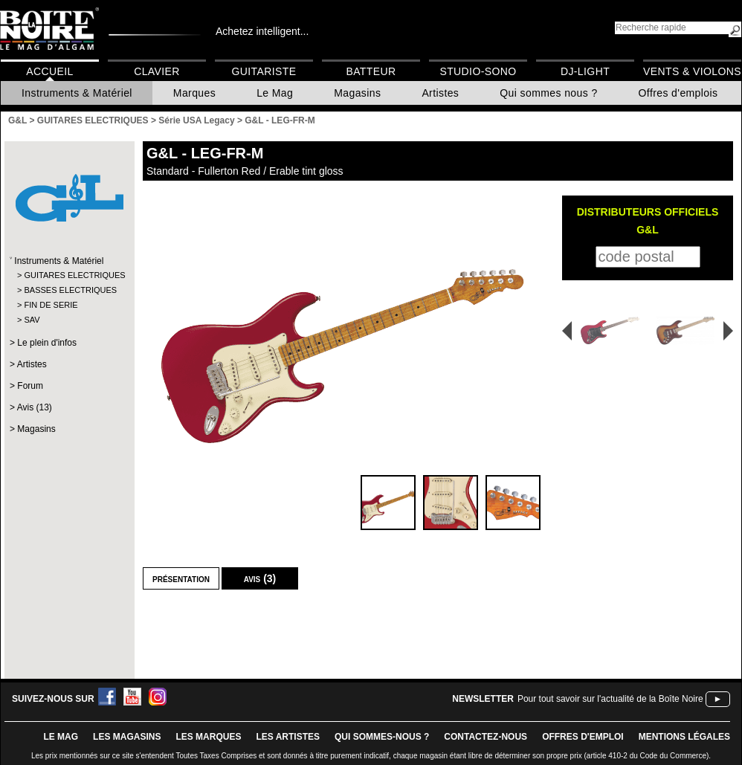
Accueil (49, 71)
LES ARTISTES (288, 737)
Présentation (181, 578)
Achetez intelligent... (262, 31)
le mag (60, 737)
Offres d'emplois (678, 93)
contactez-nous (485, 737)
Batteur (371, 71)
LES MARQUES (208, 737)
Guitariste (264, 71)
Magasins (357, 93)
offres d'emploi (583, 737)
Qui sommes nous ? (548, 93)
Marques (194, 93)
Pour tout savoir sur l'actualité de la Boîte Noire (610, 699)
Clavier (157, 71)
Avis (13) (34, 407)
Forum (30, 386)
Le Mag (275, 93)
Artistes (440, 93)
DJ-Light (585, 71)
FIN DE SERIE (50, 304)
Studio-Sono (477, 71)
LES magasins (127, 737)
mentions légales (684, 737)
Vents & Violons (692, 71)
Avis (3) (260, 578)
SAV (31, 319)
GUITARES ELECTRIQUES (69, 275)
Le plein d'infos (47, 343)
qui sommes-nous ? (382, 737)
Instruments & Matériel (77, 93)
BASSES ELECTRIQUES (69, 289)
